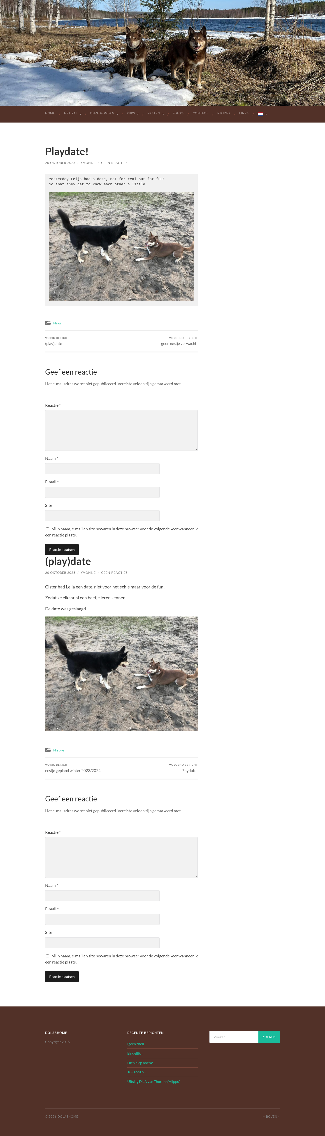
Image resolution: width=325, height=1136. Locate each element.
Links (244, 113)
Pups (131, 113)
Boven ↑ (273, 1116)
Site (48, 504)
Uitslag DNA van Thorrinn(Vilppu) (153, 1081)
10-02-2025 (136, 1071)
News (57, 323)
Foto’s (178, 113)
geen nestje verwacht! (179, 340)
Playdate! (183, 767)
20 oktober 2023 (60, 163)
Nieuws (223, 113)
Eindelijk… (135, 1053)
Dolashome (68, 1116)
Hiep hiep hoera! (140, 1062)
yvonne (88, 163)
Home (50, 113)
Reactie (53, 404)
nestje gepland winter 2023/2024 (73, 767)
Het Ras (71, 113)
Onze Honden (102, 113)
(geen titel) (135, 1043)
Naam (51, 457)
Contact (200, 113)
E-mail (52, 481)
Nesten (153, 113)
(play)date (57, 340)
